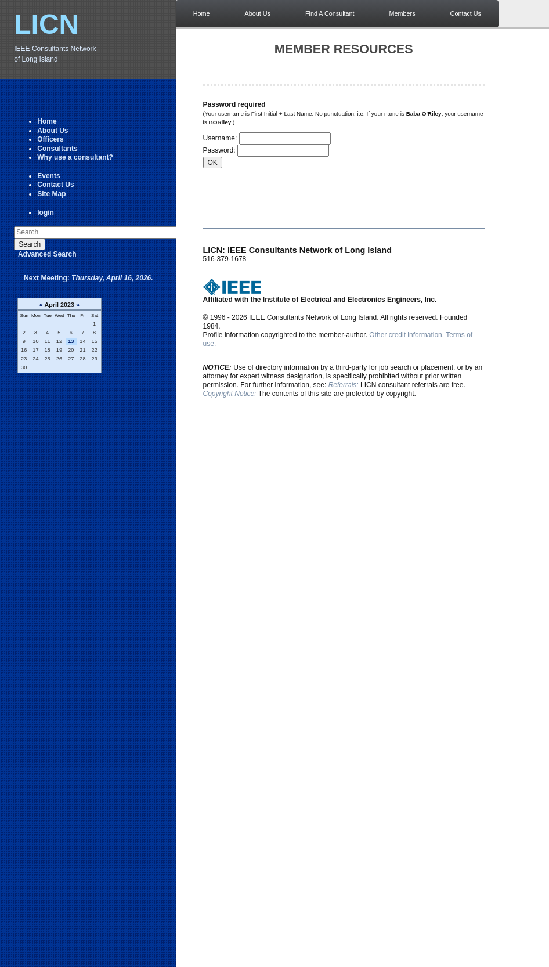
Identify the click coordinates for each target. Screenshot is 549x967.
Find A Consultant (330, 13)
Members (402, 13)
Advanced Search (47, 254)
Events (48, 176)
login (45, 212)
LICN (46, 24)
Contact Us (55, 185)
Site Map (51, 194)
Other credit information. (406, 335)
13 (71, 341)
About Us (52, 131)
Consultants (57, 149)
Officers (50, 139)
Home (46, 121)
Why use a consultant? (75, 157)
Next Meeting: (88, 278)
